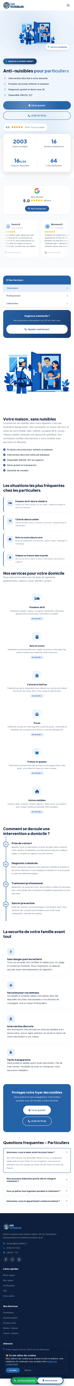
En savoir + (37, 619)
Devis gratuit (37, 105)
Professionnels (37, 296)
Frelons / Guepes (10, 1333)
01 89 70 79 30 (37, 115)
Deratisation (8, 1312)
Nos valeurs (8, 1280)
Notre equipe (9, 1275)
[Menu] (68, 5)
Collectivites (37, 303)
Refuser (27, 1370)
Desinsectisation (10, 1318)
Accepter (13, 1370)
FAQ (5, 1291)
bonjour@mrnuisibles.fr (17, 1243)
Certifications (9, 1285)
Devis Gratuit (50, 1380)
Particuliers (37, 288)
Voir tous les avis (37, 209)
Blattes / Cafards (10, 1328)
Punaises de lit (9, 1323)
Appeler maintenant (37, 329)
